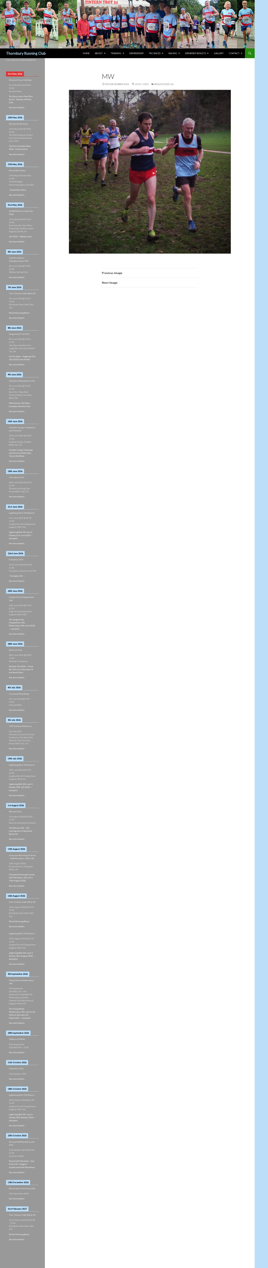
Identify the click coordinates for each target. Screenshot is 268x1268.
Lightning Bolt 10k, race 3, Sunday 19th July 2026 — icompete (21, 787)
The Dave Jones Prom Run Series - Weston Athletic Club (21, 99)
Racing (173, 53)
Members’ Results (195, 53)
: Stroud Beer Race (17, 190)
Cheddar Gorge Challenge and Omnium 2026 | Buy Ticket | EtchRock (21, 453)
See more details (16, 107)
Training (116, 53)
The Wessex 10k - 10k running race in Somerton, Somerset (21, 831)
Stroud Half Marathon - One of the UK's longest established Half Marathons (22, 1164)
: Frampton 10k (16, 576)
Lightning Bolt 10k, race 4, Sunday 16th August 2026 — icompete (22, 956)
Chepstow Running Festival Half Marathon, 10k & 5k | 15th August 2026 (22, 877)
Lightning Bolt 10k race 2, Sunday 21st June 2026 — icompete (21, 535)
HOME (86, 53)
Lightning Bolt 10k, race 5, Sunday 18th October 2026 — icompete (22, 1117)
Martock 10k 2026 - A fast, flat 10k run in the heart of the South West (21, 669)
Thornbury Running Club (26, 53)
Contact (234, 53)
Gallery (219, 53)
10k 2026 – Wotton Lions (20, 236)
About (99, 53)
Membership (136, 53)
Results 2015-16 (163, 84)
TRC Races (154, 53)
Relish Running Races (19, 313)
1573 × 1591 (142, 84)
